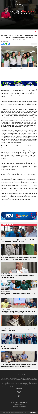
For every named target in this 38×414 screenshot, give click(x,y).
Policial (19, 395)
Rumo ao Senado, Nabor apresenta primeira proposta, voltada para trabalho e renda (18, 294)
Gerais (19, 392)
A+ (19, 2)
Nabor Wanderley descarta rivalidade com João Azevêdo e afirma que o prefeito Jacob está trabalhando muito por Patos (18, 365)
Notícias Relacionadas (8, 224)
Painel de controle (24, 412)
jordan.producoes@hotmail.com (21, 402)
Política (19, 396)
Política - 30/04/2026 (5, 362)
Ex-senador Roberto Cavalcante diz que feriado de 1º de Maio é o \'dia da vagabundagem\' (18, 276)
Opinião (19, 393)
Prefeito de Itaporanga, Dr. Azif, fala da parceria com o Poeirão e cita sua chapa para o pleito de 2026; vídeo (18, 240)
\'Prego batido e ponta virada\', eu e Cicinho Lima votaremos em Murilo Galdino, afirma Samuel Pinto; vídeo (18, 312)
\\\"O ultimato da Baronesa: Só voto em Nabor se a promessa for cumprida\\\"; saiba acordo (18, 329)
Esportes (19, 391)
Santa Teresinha (19, 397)
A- (21, 2)
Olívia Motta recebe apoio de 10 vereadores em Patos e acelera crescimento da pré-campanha (18, 347)
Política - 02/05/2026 (5, 237)
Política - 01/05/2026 (5, 255)
